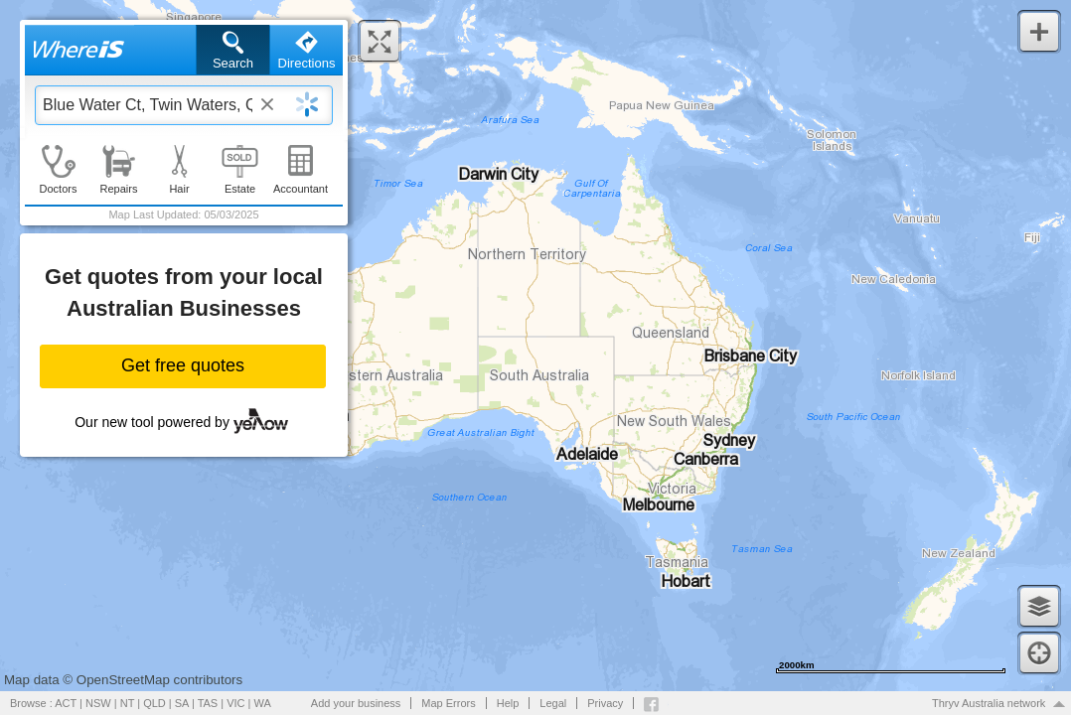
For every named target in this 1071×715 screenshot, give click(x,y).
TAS (208, 703)
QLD (154, 703)
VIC (235, 703)
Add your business (356, 703)
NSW (98, 703)
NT (127, 703)
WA (262, 703)
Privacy (605, 703)
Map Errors (448, 703)
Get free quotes (182, 365)
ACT (65, 703)
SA (182, 703)
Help (508, 703)
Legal (552, 703)
